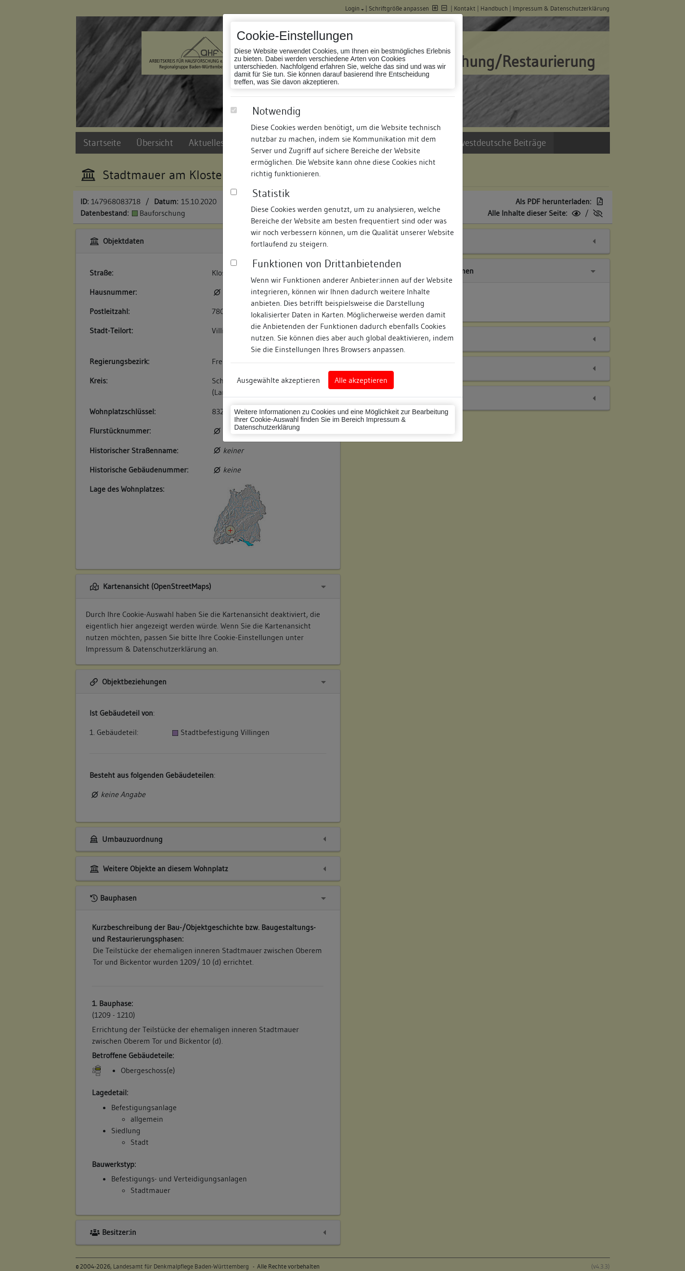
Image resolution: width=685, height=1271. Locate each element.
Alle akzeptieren (361, 380)
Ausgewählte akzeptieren (278, 380)
